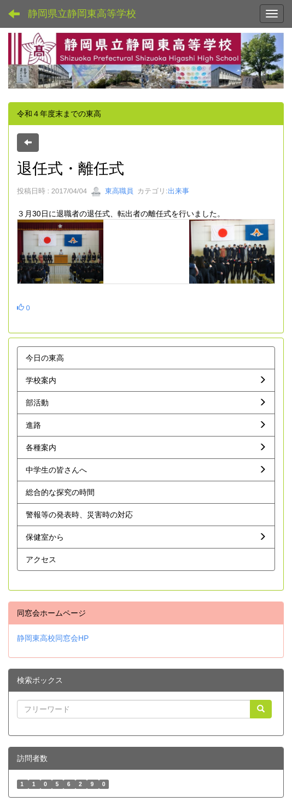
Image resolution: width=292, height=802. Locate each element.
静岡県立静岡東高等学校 (82, 13)
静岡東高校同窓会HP (53, 638)
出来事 (178, 191)
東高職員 (112, 191)
